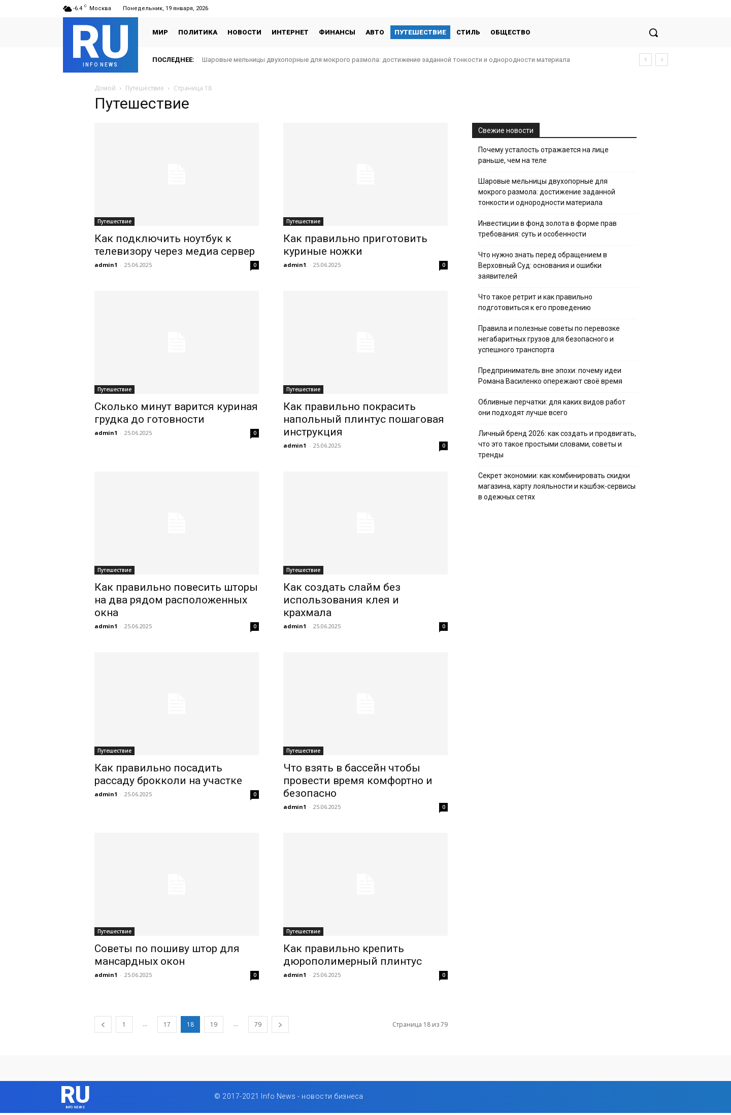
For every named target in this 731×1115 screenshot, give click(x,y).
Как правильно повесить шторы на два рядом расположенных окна (176, 600)
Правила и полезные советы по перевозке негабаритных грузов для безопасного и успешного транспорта (549, 339)
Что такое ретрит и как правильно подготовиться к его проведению (535, 302)
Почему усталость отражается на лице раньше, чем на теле (543, 155)
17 (167, 1024)
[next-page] (280, 1024)
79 (257, 1024)
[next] (661, 59)
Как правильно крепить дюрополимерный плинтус (352, 954)
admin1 (105, 264)
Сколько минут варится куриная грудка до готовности (176, 412)
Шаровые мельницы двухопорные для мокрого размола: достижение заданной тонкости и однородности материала (386, 59)
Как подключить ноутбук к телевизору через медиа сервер (174, 244)
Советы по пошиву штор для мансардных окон (167, 954)
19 (213, 1024)
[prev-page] (103, 1024)
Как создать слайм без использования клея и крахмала (342, 600)
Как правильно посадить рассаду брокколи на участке (168, 774)
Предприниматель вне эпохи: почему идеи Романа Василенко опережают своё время (550, 375)
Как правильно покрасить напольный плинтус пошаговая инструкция (363, 419)
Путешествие (144, 88)
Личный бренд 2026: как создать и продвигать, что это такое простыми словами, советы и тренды (557, 444)
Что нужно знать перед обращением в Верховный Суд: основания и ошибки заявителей (542, 265)
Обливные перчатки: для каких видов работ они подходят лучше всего (551, 407)
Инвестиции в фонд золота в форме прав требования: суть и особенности (547, 228)
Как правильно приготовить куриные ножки (355, 244)
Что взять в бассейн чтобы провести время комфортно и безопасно (358, 780)
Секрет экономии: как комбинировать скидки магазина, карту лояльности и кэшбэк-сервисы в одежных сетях (557, 486)
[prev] (645, 59)
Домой (105, 88)
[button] (653, 32)
